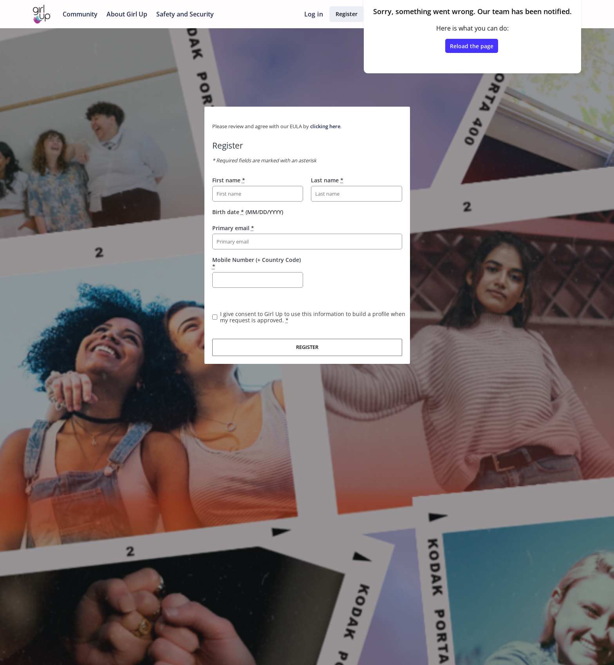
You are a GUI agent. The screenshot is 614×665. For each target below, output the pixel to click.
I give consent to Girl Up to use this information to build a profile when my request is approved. (312, 317)
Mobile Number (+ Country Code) (256, 263)
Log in (313, 14)
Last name (327, 180)
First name (228, 180)
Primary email (233, 228)
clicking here (325, 126)
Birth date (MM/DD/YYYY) (247, 212)
